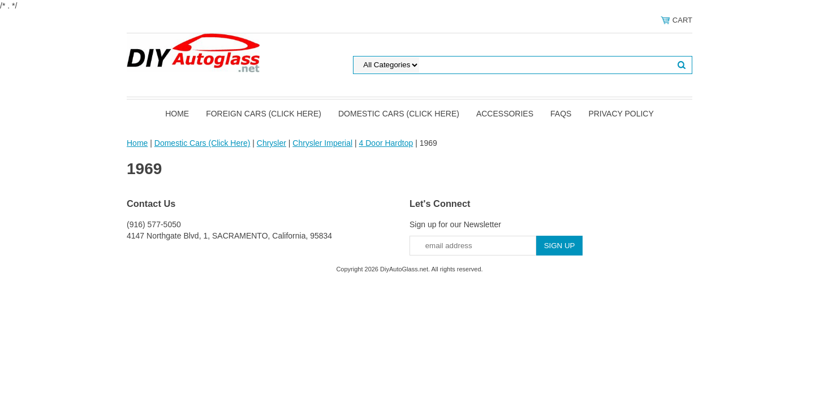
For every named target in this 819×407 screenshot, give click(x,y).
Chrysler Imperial (322, 143)
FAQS (560, 113)
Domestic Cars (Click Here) (398, 113)
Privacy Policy (620, 113)
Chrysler (271, 143)
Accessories (504, 113)
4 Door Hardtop (386, 143)
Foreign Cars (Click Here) (263, 113)
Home (177, 113)
